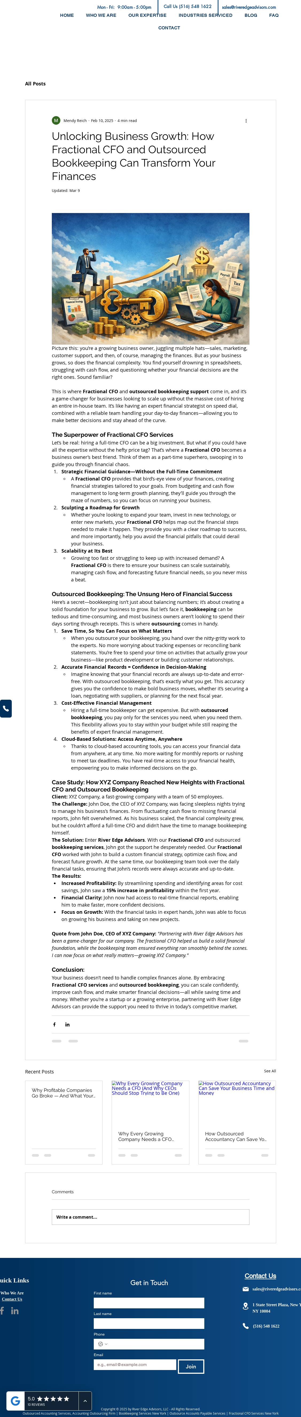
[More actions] (246, 120)
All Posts (35, 83)
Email (98, 1355)
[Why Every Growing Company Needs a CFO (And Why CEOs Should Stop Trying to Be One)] (150, 1102)
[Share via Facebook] (54, 1024)
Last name (103, 1314)
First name (103, 1293)
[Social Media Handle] (15, 1310)
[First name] (147, 1303)
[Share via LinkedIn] (67, 1024)
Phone (99, 1334)
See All (270, 1070)
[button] (148, 15)
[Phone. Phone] (154, 1344)
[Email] (133, 1364)
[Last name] (147, 1323)
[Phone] (6, 709)
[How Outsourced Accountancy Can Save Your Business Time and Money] (237, 1102)
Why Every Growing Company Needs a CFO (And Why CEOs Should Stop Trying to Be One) (145, 1136)
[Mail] (245, 1289)
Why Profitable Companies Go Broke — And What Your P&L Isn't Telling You (62, 1093)
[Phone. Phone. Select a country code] (102, 1344)
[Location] (245, 1306)
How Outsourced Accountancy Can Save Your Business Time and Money (237, 1136)
